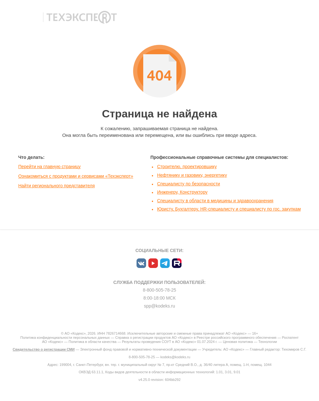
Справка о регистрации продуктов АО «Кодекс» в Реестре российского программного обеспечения (195, 337)
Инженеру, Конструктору (182, 192)
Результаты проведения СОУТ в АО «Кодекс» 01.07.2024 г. (169, 342)
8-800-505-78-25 (159, 290)
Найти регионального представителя (56, 185)
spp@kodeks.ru (159, 305)
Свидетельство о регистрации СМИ (44, 349)
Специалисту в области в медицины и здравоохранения (215, 200)
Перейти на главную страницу (49, 166)
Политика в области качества (92, 342)
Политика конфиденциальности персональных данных (65, 337)
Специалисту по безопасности (188, 183)
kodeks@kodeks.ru (175, 357)
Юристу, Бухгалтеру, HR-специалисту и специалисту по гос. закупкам (228, 209)
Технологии (267, 342)
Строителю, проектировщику (187, 166)
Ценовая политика (238, 342)
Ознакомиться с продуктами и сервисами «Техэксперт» (75, 176)
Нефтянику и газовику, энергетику (192, 175)
